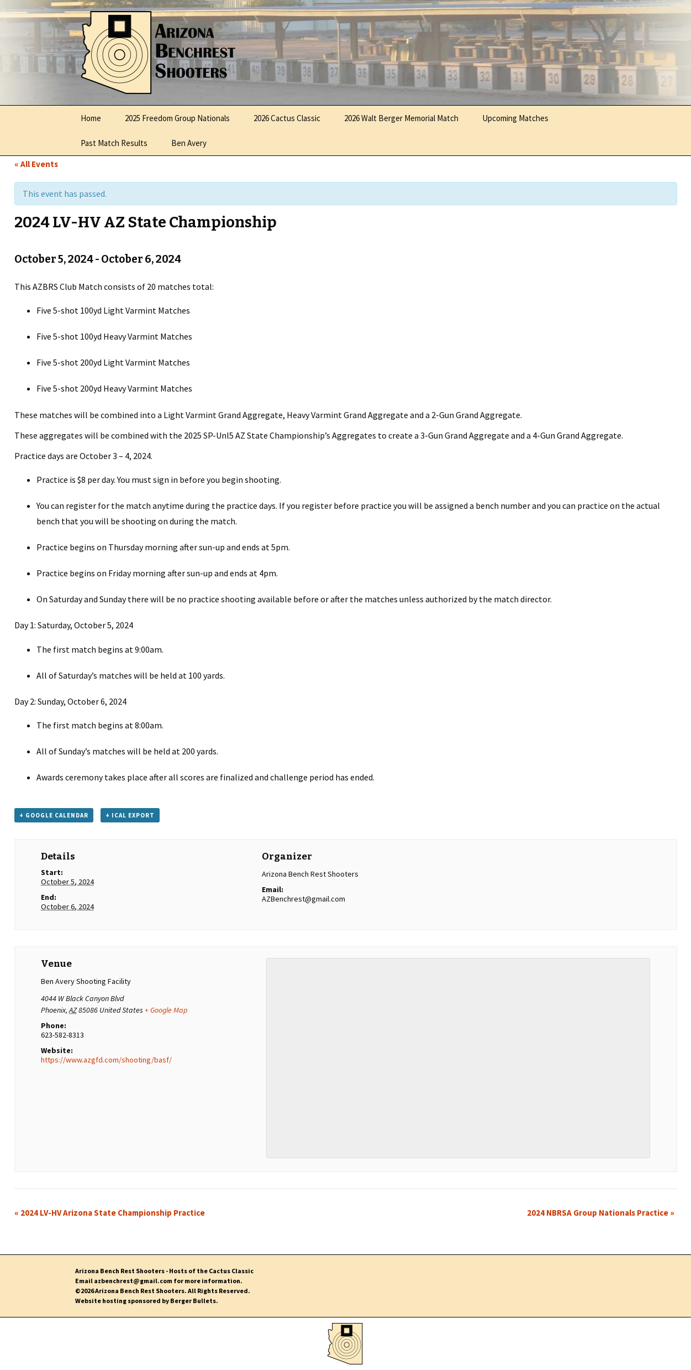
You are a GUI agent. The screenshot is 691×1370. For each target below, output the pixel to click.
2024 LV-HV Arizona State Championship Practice (109, 1212)
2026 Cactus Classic (287, 118)
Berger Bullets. (194, 1300)
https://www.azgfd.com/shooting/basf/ (106, 1060)
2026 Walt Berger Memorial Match (401, 118)
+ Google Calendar (53, 815)
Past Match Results (114, 143)
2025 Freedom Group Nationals (177, 118)
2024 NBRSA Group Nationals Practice (600, 1212)
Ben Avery (189, 143)
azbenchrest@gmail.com (133, 1281)
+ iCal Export (130, 815)
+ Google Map (166, 1010)
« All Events (36, 164)
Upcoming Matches (515, 118)
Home (91, 118)
